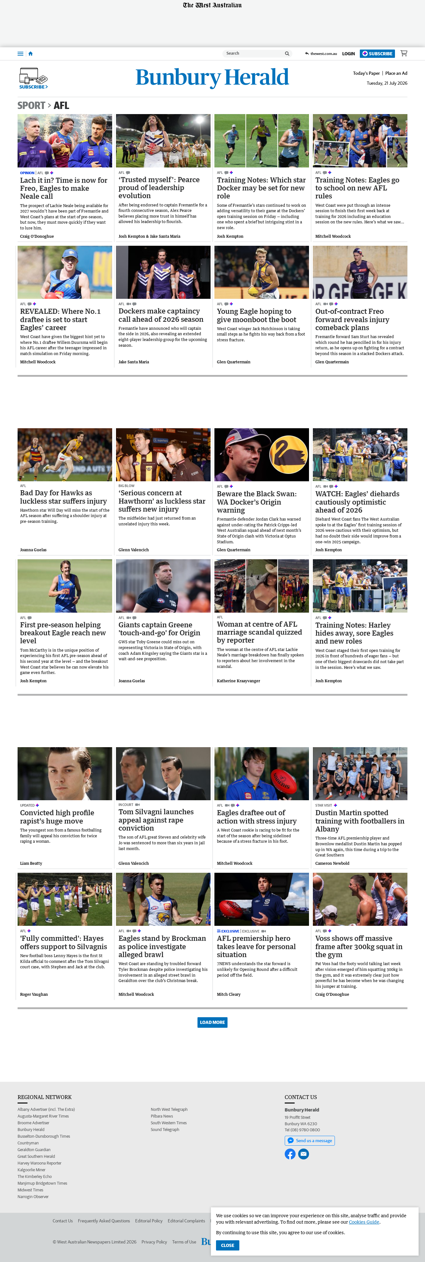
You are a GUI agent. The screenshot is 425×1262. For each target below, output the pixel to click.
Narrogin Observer (33, 1196)
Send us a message (310, 1140)
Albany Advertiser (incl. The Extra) (46, 1109)
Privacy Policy (154, 1241)
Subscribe (377, 53)
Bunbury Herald (31, 1129)
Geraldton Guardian (34, 1149)
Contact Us (63, 1220)
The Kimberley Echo (35, 1176)
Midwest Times (30, 1190)
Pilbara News (162, 1116)
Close (227, 1245)
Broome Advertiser (33, 1122)
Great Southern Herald (36, 1156)
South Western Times (169, 1122)
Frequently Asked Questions (104, 1220)
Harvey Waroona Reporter (39, 1163)
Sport (31, 105)
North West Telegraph (169, 1109)
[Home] (30, 54)
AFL (61, 105)
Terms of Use (184, 1241)
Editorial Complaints (186, 1220)
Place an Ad (396, 73)
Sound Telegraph (165, 1129)
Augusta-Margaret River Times (43, 1116)
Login (348, 53)
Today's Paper (366, 73)
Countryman (28, 1143)
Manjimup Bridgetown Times (42, 1183)
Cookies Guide (364, 1222)
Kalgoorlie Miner (31, 1169)
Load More (212, 1022)
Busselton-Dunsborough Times (44, 1136)
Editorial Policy (149, 1220)
